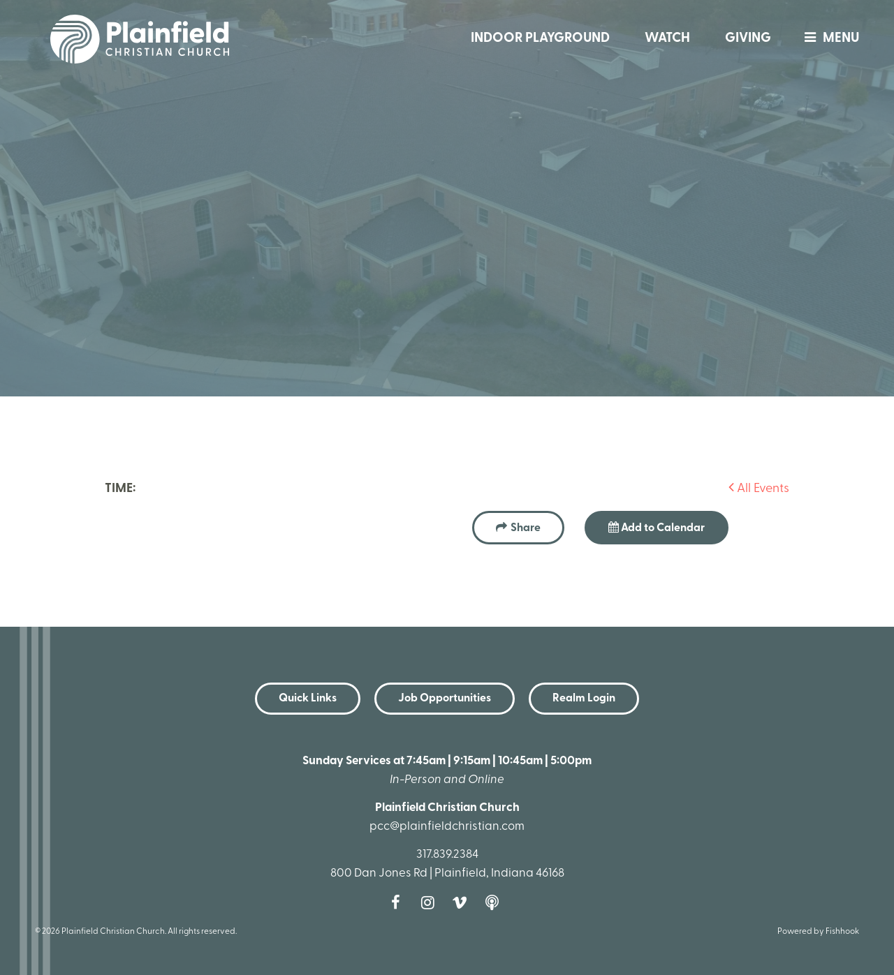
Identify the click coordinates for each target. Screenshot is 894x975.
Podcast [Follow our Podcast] (495, 902)
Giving (748, 38)
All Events (758, 489)
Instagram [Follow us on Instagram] (431, 902)
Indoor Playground (540, 38)
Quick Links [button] (308, 698)
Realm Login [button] (583, 698)
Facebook (399, 902)
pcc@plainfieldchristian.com (447, 827)
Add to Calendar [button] (656, 527)
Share (526, 528)
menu (828, 38)
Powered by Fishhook (818, 932)
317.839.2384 (447, 855)
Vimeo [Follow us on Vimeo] (463, 902)
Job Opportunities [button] (444, 698)
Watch (667, 38)
